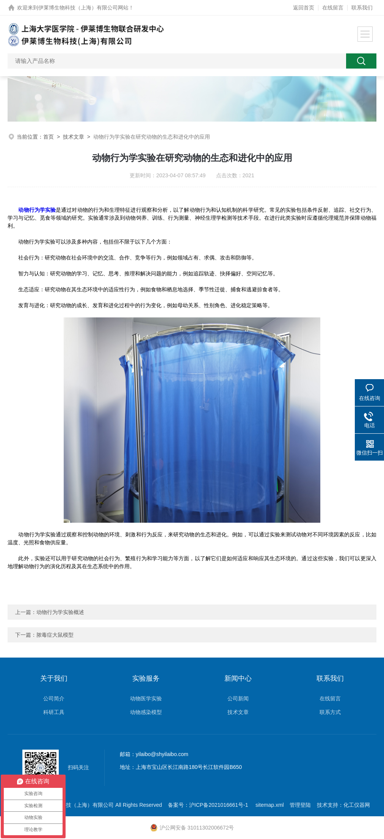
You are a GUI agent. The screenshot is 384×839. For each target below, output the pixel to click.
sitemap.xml (269, 805)
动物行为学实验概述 (60, 612)
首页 (48, 137)
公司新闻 (238, 698)
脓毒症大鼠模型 (55, 635)
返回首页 (303, 8)
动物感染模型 (146, 712)
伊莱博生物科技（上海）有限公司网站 (83, 8)
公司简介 (53, 698)
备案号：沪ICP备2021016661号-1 (209, 805)
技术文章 (73, 137)
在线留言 (332, 8)
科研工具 (53, 712)
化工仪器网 (356, 805)
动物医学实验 (146, 698)
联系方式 (330, 712)
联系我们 (362, 8)
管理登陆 (300, 805)
